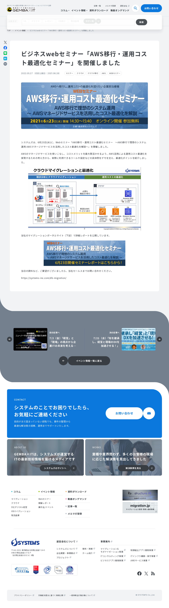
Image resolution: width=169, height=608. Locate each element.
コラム (65, 10)
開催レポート (44, 503)
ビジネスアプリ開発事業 (113, 560)
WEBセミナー (114, 73)
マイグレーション (19, 498)
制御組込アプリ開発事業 (143, 550)
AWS (104, 73)
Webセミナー (44, 498)
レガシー (49, 21)
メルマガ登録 (110, 6)
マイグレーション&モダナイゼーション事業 (113, 550)
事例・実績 (88, 548)
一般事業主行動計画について (82, 595)
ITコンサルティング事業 (113, 556)
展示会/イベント (46, 507)
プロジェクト (63, 557)
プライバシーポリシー (24, 595)
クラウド (35, 21)
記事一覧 (97, 6)
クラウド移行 (93, 73)
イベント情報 (79, 10)
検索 (136, 8)
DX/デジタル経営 (19, 507)
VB (25, 21)
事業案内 (106, 541)
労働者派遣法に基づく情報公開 (51, 595)
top (9, 30)
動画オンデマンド (120, 10)
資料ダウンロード (98, 10)
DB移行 (62, 21)
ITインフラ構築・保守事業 (144, 556)
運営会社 (124, 6)
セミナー (69, 73)
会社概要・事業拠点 (66, 553)
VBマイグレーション (21, 511)
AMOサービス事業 (140, 560)
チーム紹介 (88, 553)
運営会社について (67, 541)
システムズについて (66, 548)
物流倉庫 (75, 21)
